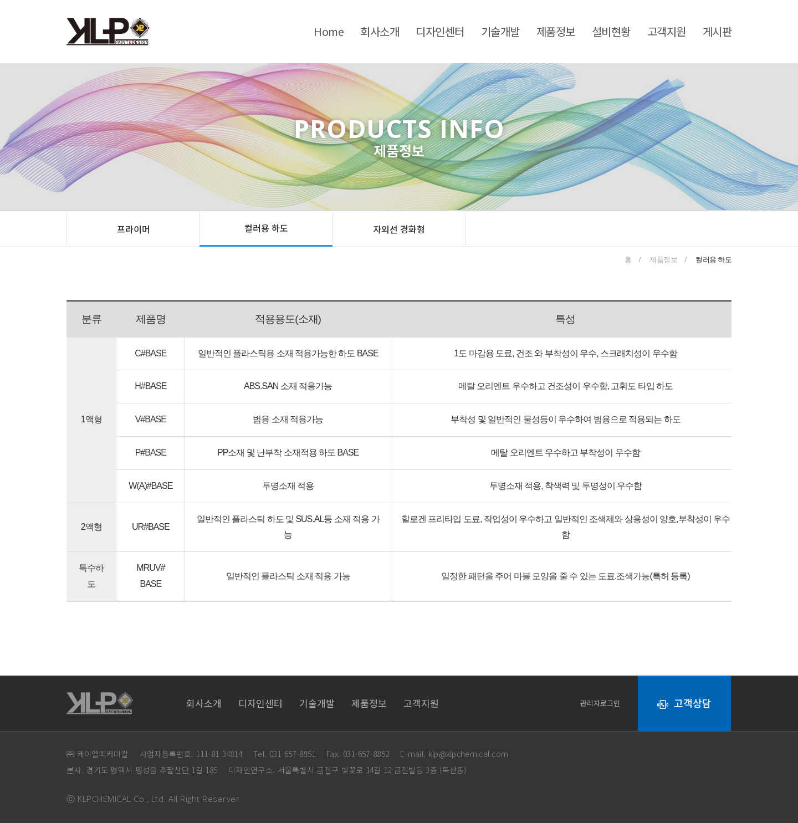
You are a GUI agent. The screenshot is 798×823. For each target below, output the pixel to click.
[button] (133, 229)
